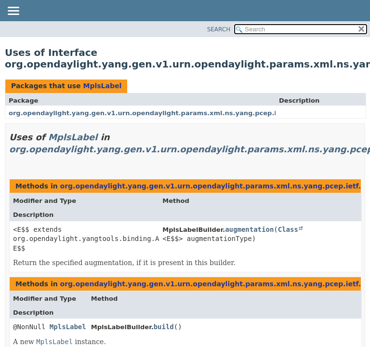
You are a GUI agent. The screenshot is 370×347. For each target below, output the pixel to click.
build (164, 327)
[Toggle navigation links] (13, 11)
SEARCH (219, 29)
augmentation (249, 229)
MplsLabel (102, 86)
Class (288, 229)
